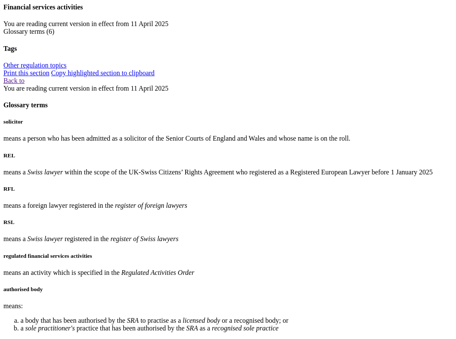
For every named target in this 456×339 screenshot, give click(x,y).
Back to (13, 80)
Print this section (26, 73)
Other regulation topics (35, 65)
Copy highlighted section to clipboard (103, 73)
